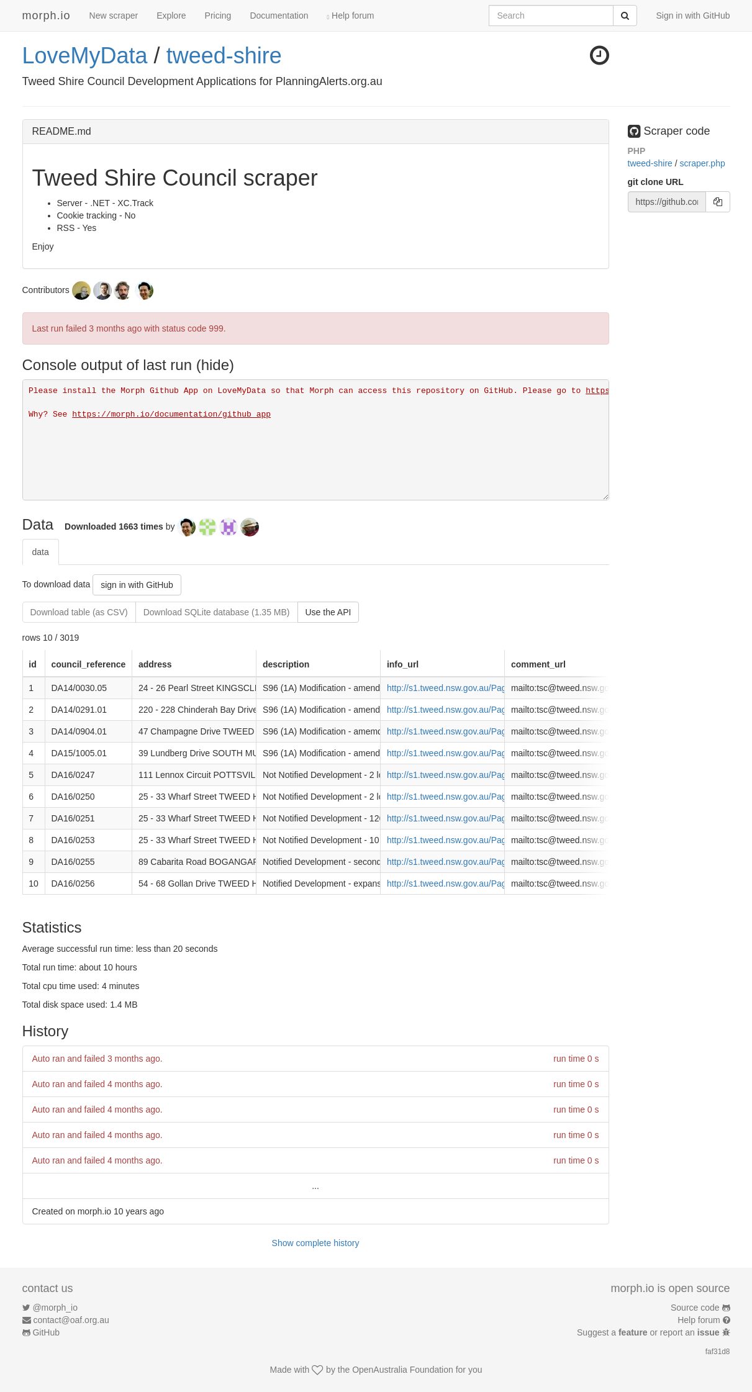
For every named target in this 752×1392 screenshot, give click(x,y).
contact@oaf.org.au (71, 1320)
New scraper (113, 15)
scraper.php (702, 163)
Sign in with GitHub (693, 15)
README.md (61, 131)
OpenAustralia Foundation (402, 1370)
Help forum (350, 15)
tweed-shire (224, 55)
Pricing (218, 15)
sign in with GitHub (137, 585)
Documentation (279, 15)
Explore (171, 15)
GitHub (46, 1332)
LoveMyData (85, 55)
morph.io (46, 15)
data (40, 552)
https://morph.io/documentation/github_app (171, 414)
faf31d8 (717, 1351)
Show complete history (316, 1243)
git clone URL (656, 182)
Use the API (328, 612)
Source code (695, 1308)
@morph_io (55, 1308)
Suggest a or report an (649, 1332)
